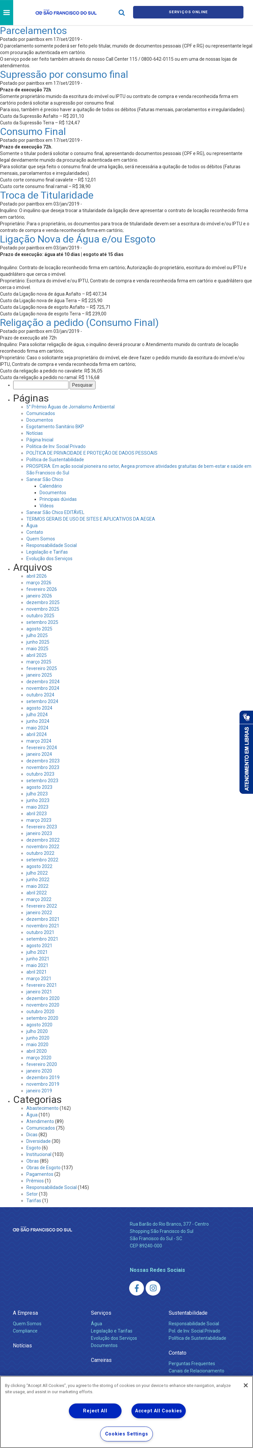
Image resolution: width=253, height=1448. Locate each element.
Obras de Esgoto (43, 1167)
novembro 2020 (42, 1005)
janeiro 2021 (39, 991)
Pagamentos (39, 1174)
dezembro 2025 (43, 602)
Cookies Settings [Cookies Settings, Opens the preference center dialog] (126, 1434)
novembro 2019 (42, 1084)
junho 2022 (37, 879)
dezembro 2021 (43, 919)
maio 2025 (37, 648)
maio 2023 (37, 807)
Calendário (51, 486)
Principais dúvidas (58, 499)
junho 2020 (37, 1038)
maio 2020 (37, 1044)
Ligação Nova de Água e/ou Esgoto (77, 239)
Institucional (38, 1154)
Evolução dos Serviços (49, 558)
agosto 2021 (39, 945)
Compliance (25, 1331)
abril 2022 (36, 892)
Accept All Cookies (158, 1411)
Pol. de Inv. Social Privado (194, 1331)
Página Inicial (39, 439)
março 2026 (38, 582)
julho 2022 (37, 873)
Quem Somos (40, 538)
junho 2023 (37, 800)
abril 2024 (36, 734)
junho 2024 (37, 721)
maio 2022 (37, 886)
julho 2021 (37, 952)
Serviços (101, 1313)
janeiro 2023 (39, 833)
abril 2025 (36, 655)
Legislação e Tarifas (47, 552)
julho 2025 (37, 635)
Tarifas (33, 1200)
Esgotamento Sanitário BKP (55, 426)
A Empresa (25, 1313)
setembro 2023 (42, 780)
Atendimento (40, 1121)
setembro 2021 (42, 939)
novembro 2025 (42, 609)
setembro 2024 (42, 701)
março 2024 (38, 741)
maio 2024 (37, 727)
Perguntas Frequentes (192, 1363)
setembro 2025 (42, 622)
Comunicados (40, 413)
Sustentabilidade (188, 1313)
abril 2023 (36, 813)
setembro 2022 (42, 859)
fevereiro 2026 (41, 589)
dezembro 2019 (43, 1077)
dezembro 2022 (43, 840)
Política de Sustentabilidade (55, 459)
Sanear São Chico (44, 479)
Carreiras (101, 1360)
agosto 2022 (39, 866)
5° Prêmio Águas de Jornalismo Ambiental (70, 406)
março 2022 (38, 899)
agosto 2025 (39, 628)
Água (32, 525)
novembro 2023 (42, 767)
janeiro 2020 (39, 1071)
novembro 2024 (42, 688)
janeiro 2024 (39, 754)
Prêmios (35, 1180)
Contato (34, 532)
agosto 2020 (39, 1024)
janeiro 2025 (39, 675)
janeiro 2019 (39, 1090)
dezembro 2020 (43, 998)
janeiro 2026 (39, 595)
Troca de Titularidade (47, 195)
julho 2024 (37, 714)
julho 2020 (37, 1031)
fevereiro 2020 (41, 1064)
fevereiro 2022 (41, 906)
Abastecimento (42, 1108)
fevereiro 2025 (41, 668)
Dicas (32, 1134)
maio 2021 (37, 965)
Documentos (39, 420)
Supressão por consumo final (64, 74)
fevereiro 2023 (41, 826)
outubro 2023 (40, 774)
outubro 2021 (40, 932)
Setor (32, 1194)
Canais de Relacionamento (196, 1370)
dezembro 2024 (43, 681)
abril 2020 (36, 1051)
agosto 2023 (39, 787)
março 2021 (38, 978)
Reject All (95, 1411)
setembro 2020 (42, 1018)
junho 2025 (37, 642)
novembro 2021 (42, 925)
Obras (32, 1161)
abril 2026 (36, 576)
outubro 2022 (40, 853)
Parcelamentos (33, 30)
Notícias (34, 433)
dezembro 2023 (43, 760)
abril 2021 (36, 972)
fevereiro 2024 (41, 747)
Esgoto (33, 1147)
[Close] (246, 1385)
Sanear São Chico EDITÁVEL (55, 512)
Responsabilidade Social (51, 545)
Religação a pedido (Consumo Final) (79, 322)
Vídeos (47, 505)
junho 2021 (37, 958)
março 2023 (38, 820)
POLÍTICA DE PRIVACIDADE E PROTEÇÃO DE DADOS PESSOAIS (91, 453)
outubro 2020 (40, 1011)
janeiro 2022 (39, 912)
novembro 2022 (42, 846)
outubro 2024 (40, 694)
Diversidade (38, 1141)
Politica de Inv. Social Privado (56, 446)
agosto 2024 (39, 708)
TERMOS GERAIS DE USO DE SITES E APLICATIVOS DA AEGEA (90, 519)
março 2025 (38, 661)
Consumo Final (33, 131)
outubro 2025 (40, 615)
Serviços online (188, 12)
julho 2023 (37, 793)
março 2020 (38, 1057)
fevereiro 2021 (41, 985)
